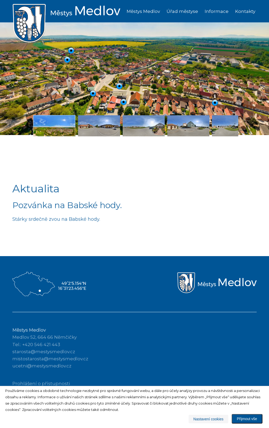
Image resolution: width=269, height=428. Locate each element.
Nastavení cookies (208, 419)
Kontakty (245, 11)
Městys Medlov (143, 11)
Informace (217, 11)
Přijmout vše (247, 419)
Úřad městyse (182, 11)
